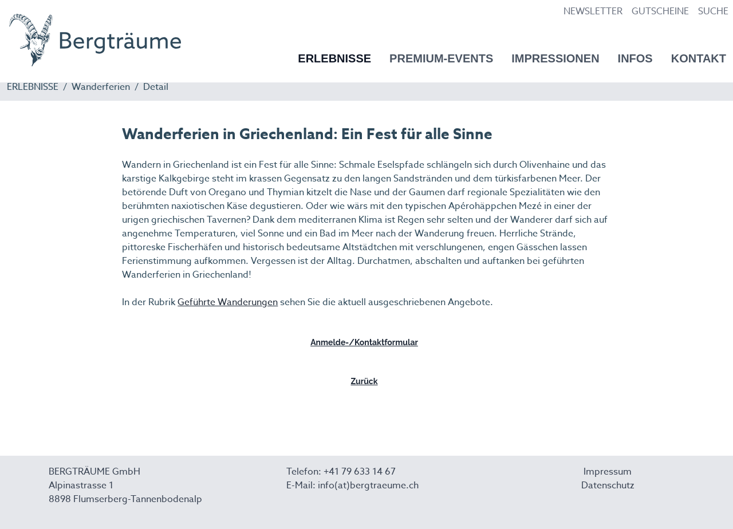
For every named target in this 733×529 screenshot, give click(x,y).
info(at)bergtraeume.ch (368, 485)
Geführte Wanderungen (228, 302)
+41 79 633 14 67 (360, 472)
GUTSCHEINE (660, 11)
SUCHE (713, 11)
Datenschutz (608, 485)
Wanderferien (101, 87)
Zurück (363, 381)
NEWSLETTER (592, 11)
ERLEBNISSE (32, 87)
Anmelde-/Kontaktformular (364, 342)
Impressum (608, 472)
